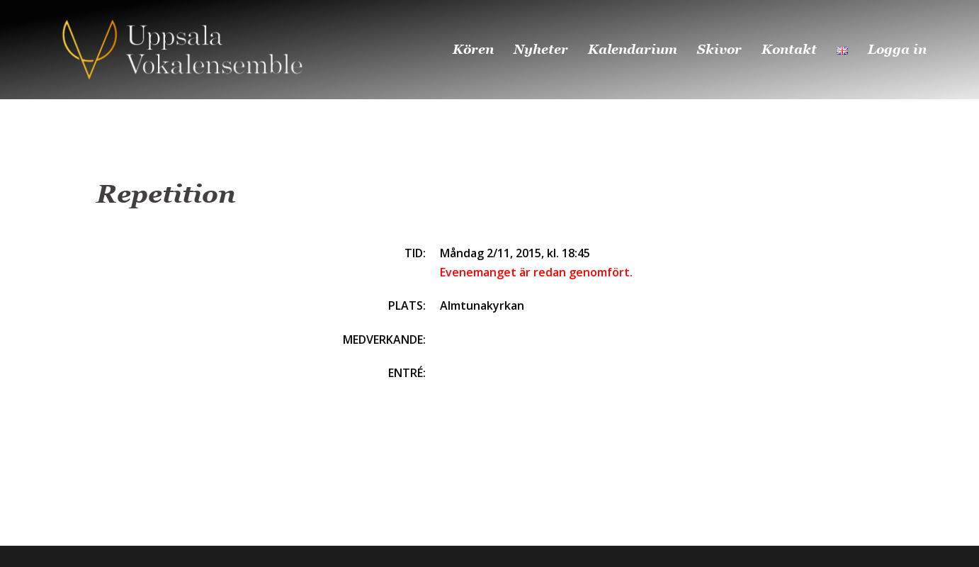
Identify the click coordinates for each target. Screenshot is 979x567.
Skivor (719, 49)
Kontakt (789, 49)
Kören (473, 49)
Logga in (897, 49)
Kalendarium (632, 49)
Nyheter (541, 49)
